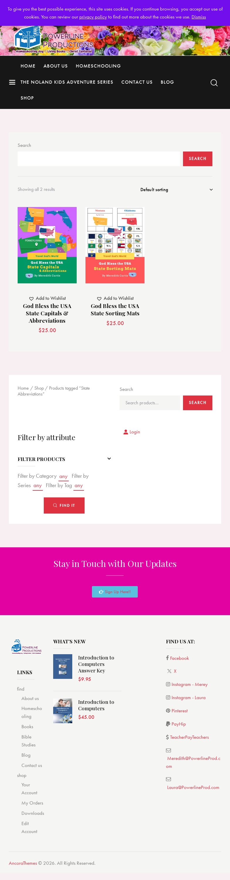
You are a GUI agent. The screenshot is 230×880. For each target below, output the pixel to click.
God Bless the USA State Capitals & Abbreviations (47, 314)
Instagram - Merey (190, 686)
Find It (67, 506)
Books (27, 728)
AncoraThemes (23, 864)
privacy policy (93, 17)
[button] (47, 300)
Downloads (32, 814)
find (20, 690)
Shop (39, 389)
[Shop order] (176, 189)
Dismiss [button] (199, 17)
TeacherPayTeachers (189, 738)
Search (24, 145)
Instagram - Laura (189, 699)
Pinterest (180, 712)
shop (21, 777)
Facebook (179, 659)
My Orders (32, 804)
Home (23, 389)
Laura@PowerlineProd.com (193, 788)
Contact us (31, 766)
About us (30, 699)
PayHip (179, 725)
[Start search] (214, 83)
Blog (26, 756)
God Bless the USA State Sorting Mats (115, 311)
